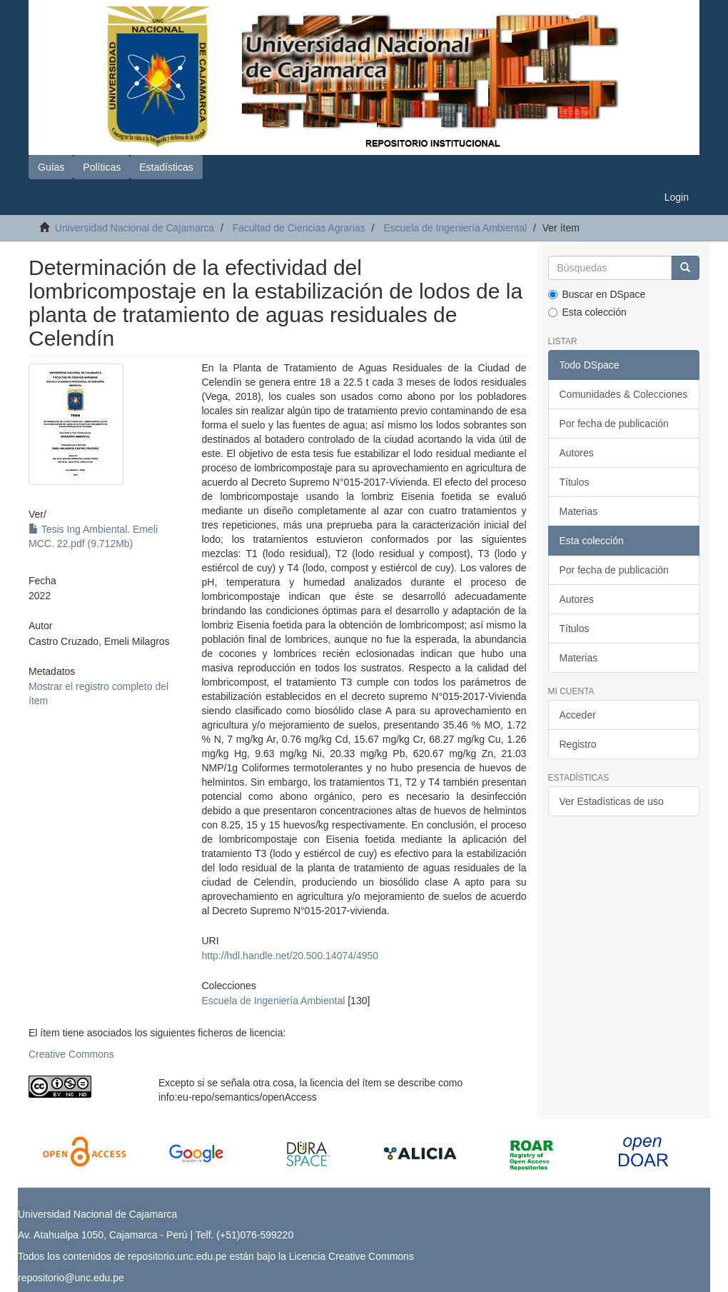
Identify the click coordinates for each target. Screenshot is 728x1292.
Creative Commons (71, 1054)
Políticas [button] (102, 167)
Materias (579, 511)
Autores (577, 453)
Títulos (575, 482)
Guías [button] (51, 167)
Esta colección (587, 312)
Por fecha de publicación (614, 423)
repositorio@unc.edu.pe (71, 1277)
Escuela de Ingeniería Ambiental (455, 228)
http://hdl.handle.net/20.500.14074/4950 (290, 955)
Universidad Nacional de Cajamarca (134, 228)
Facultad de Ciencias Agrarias (299, 228)
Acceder (578, 715)
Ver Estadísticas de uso (612, 801)
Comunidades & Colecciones (624, 394)
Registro (578, 744)
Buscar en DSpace (597, 294)
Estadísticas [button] (166, 167)
